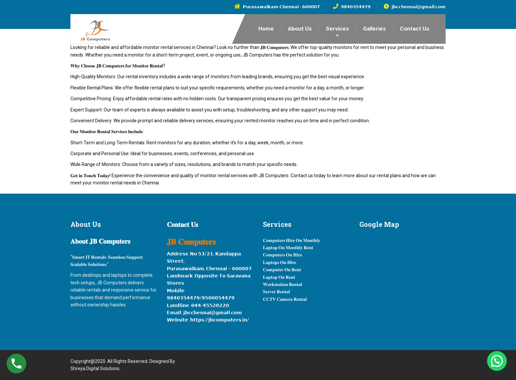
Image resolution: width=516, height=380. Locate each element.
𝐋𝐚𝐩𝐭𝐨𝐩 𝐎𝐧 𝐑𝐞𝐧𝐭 (279, 277)
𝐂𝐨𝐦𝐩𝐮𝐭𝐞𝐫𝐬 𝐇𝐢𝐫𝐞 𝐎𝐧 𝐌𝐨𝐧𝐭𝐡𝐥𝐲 (291, 240)
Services (337, 28)
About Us (300, 28)
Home (266, 28)
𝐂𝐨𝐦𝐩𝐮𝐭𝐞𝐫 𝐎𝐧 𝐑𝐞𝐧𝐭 (282, 269)
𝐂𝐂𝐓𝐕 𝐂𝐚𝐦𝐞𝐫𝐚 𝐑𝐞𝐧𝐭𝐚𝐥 (285, 299)
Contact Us (414, 28)
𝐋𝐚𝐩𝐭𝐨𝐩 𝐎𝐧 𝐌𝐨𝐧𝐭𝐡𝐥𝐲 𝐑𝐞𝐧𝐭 (288, 247)
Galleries (374, 28)
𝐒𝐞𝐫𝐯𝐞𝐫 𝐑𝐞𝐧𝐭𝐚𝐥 (276, 291)
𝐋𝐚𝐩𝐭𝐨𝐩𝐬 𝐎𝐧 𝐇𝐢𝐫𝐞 (279, 262)
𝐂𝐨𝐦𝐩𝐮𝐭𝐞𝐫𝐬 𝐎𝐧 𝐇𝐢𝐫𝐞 (282, 254)
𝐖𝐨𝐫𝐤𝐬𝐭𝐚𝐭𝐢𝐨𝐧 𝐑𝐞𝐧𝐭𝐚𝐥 (282, 284)
